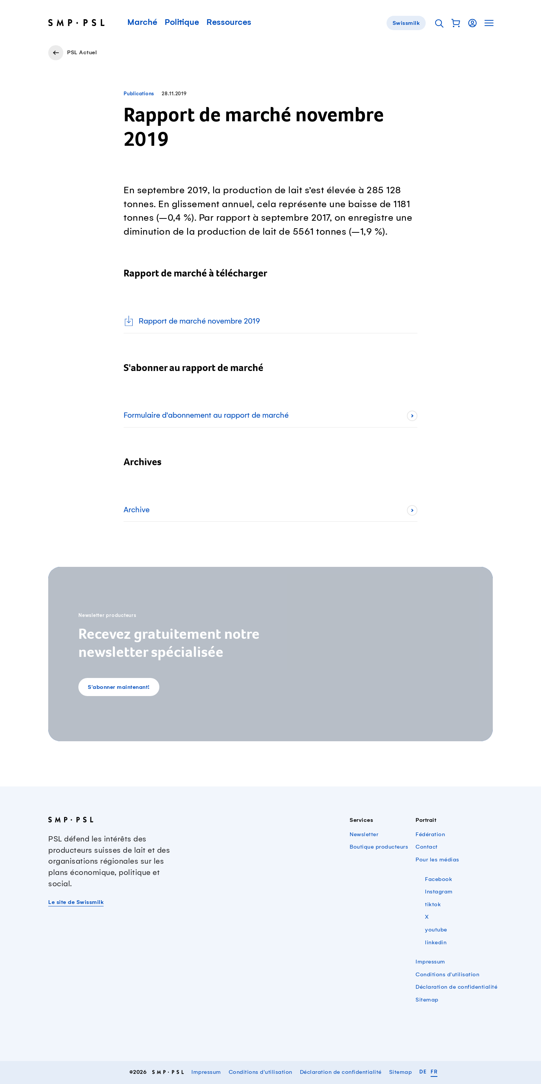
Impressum (430, 962)
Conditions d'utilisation (447, 975)
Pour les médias (437, 860)
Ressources (228, 22)
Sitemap (427, 1000)
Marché (142, 22)
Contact (427, 847)
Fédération (430, 835)
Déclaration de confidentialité (456, 987)
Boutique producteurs (379, 847)
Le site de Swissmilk (76, 902)
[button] (455, 23)
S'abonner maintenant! (119, 687)
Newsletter (364, 835)
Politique (182, 22)
